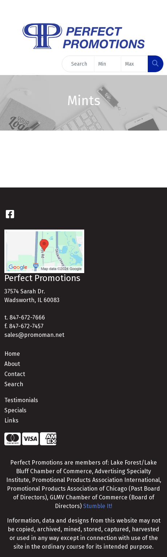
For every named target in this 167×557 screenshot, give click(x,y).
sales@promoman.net (34, 334)
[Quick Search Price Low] (107, 63)
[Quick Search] (78, 63)
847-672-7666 (27, 317)
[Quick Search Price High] (134, 63)
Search (13, 384)
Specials (15, 410)
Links (11, 420)
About (12, 363)
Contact (14, 374)
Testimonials (21, 400)
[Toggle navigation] (11, 64)
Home (12, 353)
